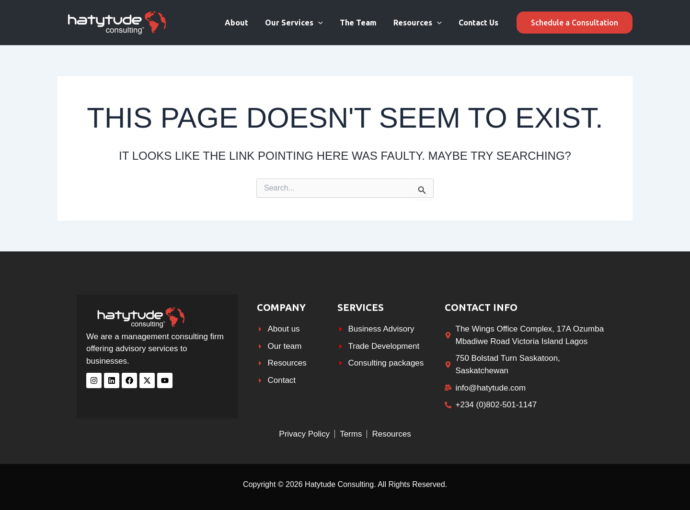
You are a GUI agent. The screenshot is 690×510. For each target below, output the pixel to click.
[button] (574, 23)
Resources (420, 22)
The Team (362, 22)
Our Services (300, 22)
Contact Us (479, 22)
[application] (324, 22)
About (243, 22)
